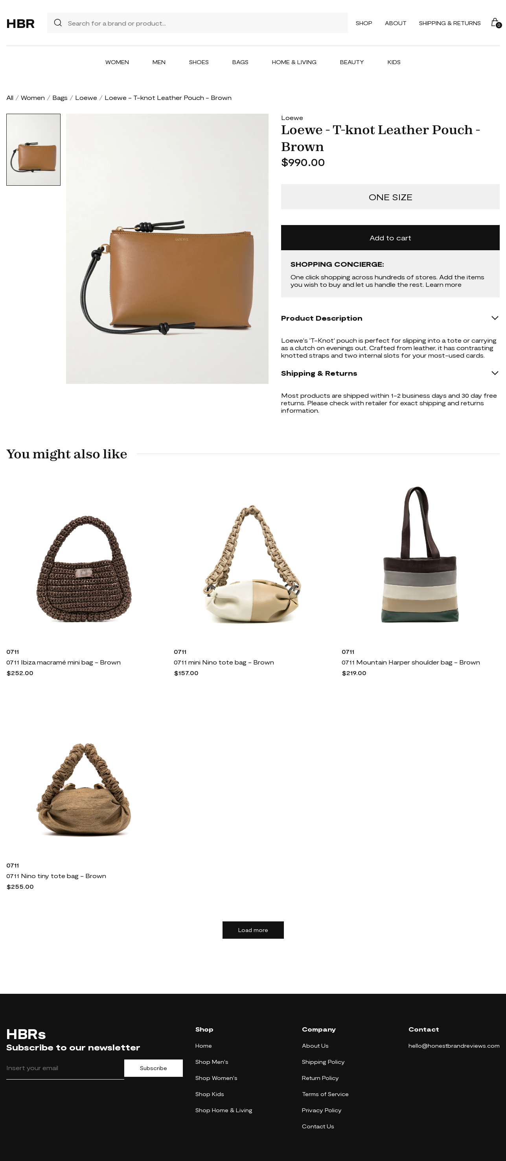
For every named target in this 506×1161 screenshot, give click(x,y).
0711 (12, 651)
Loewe (86, 97)
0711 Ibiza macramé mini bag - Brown (63, 662)
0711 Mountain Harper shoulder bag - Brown (411, 662)
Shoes (199, 62)
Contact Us (318, 1126)
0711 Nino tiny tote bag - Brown (56, 875)
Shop (364, 23)
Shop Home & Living (223, 1110)
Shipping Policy (323, 1061)
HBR (20, 22)
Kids (394, 62)
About (396, 23)
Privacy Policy (322, 1110)
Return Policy (320, 1077)
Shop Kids (209, 1094)
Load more (253, 930)
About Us (315, 1045)
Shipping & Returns (450, 23)
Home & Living (294, 62)
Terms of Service (325, 1094)
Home (203, 1045)
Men (159, 62)
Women (117, 62)
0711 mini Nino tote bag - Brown (224, 662)
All (9, 97)
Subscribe (153, 1068)
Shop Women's (216, 1077)
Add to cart (390, 237)
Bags (240, 62)
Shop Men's (211, 1061)
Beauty (352, 62)
